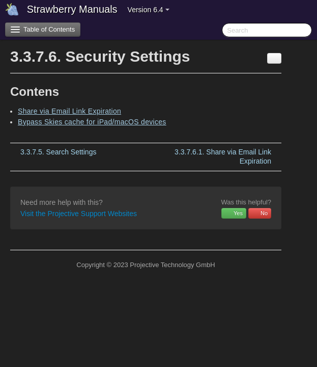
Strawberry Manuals (72, 9)
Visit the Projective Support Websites (78, 213)
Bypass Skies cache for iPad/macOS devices (92, 122)
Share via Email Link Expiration (69, 111)
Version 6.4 (148, 10)
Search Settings (58, 152)
